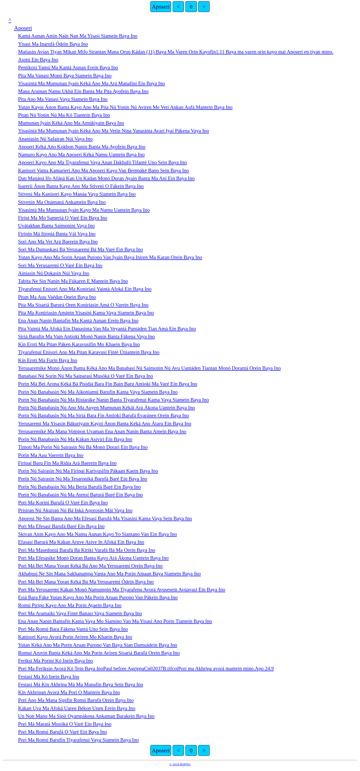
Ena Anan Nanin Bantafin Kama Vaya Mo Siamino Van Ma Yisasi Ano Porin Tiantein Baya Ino (115, 621)
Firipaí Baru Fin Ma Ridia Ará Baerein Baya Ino (67, 463)
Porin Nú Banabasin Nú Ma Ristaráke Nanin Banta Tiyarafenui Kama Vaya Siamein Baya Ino (113, 399)
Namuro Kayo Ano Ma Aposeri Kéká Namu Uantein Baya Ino (81, 154)
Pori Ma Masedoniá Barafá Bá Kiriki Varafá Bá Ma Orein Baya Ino (86, 550)
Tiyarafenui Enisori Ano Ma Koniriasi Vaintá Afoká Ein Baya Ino (85, 289)
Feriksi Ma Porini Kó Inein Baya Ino (55, 660)
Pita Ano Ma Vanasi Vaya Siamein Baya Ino (63, 99)
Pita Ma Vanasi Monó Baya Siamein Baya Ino (65, 75)
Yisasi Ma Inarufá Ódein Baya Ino (53, 44)
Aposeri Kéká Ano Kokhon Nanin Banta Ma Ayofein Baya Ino (81, 146)
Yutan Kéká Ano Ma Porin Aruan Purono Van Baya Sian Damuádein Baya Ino (97, 645)
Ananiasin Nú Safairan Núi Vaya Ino (55, 138)
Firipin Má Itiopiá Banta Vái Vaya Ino (57, 233)
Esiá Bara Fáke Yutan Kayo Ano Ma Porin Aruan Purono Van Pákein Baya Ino (98, 597)
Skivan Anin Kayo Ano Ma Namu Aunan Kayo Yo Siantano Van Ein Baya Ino (97, 534)
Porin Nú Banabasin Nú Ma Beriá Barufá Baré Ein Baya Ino (79, 486)
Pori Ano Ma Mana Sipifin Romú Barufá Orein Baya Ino (76, 700)
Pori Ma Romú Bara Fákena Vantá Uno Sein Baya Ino (73, 629)
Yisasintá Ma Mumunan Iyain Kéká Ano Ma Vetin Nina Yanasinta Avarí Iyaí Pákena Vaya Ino (113, 130)
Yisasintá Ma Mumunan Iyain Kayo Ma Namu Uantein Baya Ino (84, 210)
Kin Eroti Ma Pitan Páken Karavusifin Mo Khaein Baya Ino (79, 344)
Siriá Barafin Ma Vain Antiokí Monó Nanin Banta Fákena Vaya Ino (86, 336)
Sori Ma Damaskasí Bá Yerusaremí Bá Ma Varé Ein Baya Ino (80, 249)
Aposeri (161, 6)
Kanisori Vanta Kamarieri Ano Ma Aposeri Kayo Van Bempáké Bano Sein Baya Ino (103, 170)
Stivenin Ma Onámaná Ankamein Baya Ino (62, 202)
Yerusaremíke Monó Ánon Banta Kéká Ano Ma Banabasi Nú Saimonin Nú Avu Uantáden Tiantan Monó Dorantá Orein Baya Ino (149, 368)
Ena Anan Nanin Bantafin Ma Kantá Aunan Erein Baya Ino (78, 320)
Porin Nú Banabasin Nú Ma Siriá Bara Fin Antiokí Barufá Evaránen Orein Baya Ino (103, 415)
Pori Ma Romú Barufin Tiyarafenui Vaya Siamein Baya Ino (78, 740)
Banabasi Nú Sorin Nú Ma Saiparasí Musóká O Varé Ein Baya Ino (85, 376)
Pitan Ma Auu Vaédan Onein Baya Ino (57, 297)
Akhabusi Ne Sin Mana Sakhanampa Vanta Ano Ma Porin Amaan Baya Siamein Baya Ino (109, 573)
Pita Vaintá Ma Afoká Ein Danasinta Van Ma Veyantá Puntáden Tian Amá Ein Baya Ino (107, 328)
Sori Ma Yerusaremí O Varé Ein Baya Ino (60, 265)
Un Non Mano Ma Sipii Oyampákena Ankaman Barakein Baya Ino (86, 716)
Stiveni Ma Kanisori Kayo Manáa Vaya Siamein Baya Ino (77, 194)
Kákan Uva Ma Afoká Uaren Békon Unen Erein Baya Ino (76, 708)
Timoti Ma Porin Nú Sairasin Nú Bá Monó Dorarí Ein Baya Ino (83, 447)
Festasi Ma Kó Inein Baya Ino (48, 676)
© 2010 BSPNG (180, 764)
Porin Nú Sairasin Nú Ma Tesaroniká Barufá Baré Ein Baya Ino (82, 478)
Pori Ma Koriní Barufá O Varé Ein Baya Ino (63, 502)
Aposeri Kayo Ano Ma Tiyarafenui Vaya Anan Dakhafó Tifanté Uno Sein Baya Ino (102, 162)
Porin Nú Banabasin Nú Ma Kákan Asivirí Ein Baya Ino (75, 439)
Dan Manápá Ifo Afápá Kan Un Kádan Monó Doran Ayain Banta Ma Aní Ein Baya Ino (106, 178)
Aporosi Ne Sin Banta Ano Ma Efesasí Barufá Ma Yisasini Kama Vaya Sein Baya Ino (105, 518)
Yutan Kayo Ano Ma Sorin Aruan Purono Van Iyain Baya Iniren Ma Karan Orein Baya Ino (110, 257)
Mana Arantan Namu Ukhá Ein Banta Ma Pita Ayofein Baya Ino (83, 91)
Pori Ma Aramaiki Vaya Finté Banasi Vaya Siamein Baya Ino (80, 613)
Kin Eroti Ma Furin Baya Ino (47, 360)
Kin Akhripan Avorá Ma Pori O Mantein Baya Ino (69, 692)
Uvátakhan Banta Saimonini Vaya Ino (56, 225)
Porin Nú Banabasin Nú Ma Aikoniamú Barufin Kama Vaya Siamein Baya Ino (98, 392)
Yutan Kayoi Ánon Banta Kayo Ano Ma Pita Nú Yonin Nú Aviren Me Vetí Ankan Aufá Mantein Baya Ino (125, 107)
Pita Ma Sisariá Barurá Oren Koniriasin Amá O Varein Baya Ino (83, 305)
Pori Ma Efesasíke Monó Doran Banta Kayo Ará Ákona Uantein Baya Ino (93, 558)
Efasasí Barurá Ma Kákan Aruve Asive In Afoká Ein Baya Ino (81, 542)
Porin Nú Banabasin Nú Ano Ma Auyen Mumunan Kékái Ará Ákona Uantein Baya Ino (106, 407)
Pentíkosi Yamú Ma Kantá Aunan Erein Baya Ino (68, 67)
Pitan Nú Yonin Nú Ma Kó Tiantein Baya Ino (64, 115)
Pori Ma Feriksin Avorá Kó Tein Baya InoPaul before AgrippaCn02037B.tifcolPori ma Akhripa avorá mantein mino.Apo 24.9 (146, 668)
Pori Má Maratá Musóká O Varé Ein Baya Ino (65, 724)
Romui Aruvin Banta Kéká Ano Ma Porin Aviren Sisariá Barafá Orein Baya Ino (99, 652)
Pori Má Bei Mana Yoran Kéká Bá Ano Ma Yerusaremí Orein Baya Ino (90, 565)
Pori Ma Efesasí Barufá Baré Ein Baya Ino (61, 526)
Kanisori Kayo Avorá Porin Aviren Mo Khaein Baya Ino (75, 637)
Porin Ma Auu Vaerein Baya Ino (50, 455)
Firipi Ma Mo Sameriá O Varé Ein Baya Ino (62, 217)
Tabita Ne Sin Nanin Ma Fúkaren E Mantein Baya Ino (73, 281)
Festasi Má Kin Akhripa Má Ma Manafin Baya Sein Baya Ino (80, 684)
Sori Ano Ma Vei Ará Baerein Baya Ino (58, 241)
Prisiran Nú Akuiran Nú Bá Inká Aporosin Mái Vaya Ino (75, 510)
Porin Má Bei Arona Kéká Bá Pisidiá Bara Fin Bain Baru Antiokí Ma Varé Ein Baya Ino (107, 383)
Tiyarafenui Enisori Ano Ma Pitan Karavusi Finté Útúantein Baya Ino (88, 352)
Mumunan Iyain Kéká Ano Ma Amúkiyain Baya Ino (71, 123)
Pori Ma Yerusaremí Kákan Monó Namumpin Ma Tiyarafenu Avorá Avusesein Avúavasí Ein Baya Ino (121, 589)
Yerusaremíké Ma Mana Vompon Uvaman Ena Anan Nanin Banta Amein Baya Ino (102, 431)
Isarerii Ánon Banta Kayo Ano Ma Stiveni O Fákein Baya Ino (81, 186)
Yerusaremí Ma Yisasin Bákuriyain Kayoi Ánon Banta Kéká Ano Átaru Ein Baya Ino (104, 423)
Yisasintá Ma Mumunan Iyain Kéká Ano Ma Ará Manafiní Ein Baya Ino (91, 83)
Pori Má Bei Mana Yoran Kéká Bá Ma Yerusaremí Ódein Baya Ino (86, 581)
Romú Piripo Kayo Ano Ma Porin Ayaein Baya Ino (70, 605)
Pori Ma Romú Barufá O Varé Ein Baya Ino (62, 731)
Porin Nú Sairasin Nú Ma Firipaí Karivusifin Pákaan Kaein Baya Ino (88, 471)
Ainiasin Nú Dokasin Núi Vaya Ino (53, 273)
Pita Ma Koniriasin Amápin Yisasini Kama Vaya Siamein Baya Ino (86, 312)
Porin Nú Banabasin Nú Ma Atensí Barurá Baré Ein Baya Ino (80, 494)
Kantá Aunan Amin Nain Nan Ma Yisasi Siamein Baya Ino (78, 36)
